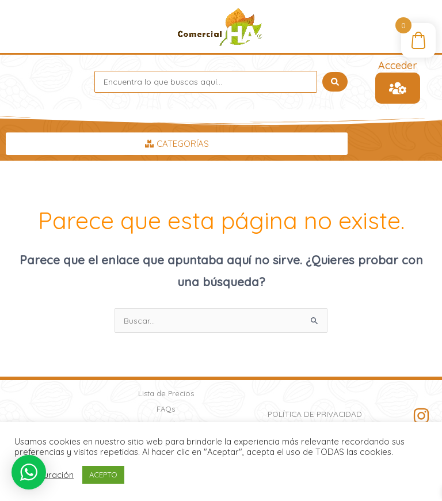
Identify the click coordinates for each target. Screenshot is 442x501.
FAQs (166, 408)
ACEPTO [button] (103, 474)
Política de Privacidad (315, 414)
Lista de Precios (166, 393)
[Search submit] (335, 82)
